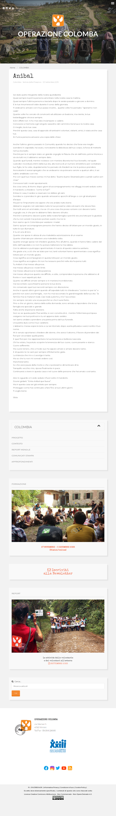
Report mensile (21, 449)
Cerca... (16, 681)
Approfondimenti (22, 461)
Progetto (17, 437)
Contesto (17, 443)
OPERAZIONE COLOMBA (58, 34)
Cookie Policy (80, 787)
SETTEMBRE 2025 (58, 664)
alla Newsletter (58, 573)
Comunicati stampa (23, 455)
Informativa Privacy (51, 787)
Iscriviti (58, 570)
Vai (15, 693)
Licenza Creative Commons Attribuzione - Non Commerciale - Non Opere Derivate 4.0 (58, 794)
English (20, 7)
